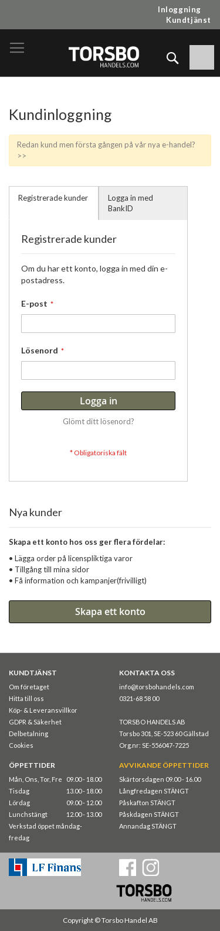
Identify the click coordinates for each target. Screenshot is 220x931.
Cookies (21, 745)
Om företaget (29, 686)
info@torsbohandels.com (156, 686)
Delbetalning (28, 733)
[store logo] (103, 56)
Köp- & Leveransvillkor (43, 710)
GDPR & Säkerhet (35, 722)
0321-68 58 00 (139, 698)
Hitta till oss (26, 698)
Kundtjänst (188, 20)
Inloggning (179, 9)
